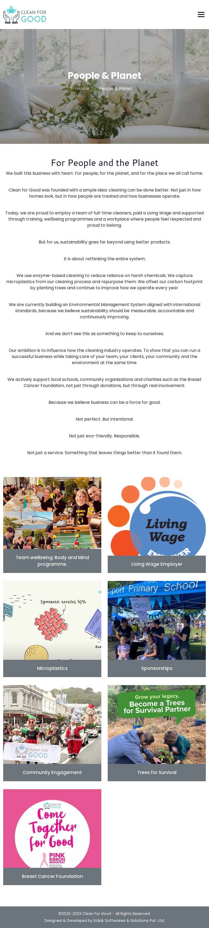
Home (83, 89)
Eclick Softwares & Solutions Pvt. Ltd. (129, 920)
